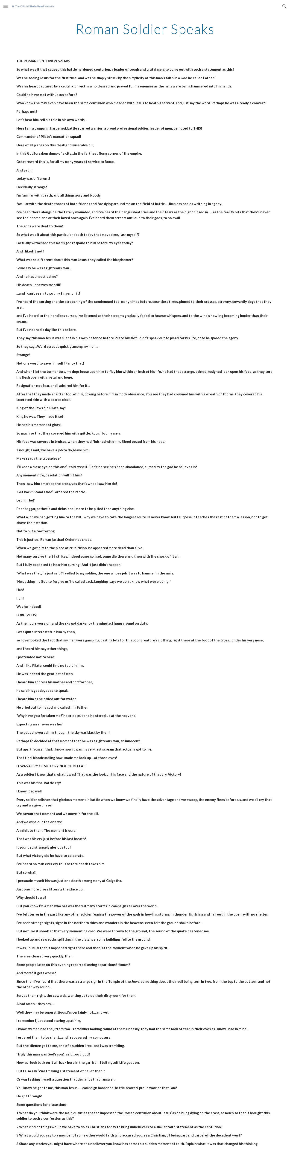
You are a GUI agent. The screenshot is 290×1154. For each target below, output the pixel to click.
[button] (5, 6)
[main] (145, 28)
